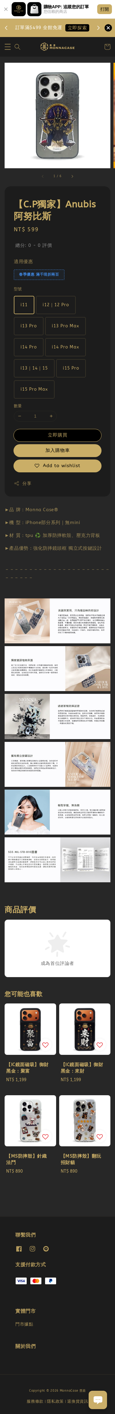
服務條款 (35, 1401)
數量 (18, 406)
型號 (18, 289)
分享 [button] (22, 483)
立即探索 (77, 28)
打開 (104, 9)
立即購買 (57, 435)
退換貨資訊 (77, 1401)
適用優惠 (23, 261)
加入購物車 (57, 450)
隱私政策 (55, 1401)
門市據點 (24, 1324)
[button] (7, 47)
